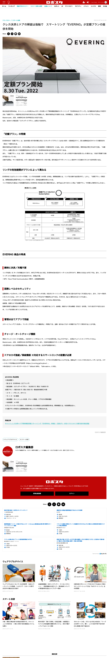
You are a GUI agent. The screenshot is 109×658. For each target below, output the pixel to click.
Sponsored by (96, 553)
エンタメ (93, 6)
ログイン (71, 493)
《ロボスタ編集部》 (100, 432)
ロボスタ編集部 (24, 447)
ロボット (56, 6)
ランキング (11, 6)
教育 (99, 6)
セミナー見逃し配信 (36, 6)
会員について (48, 6)
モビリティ (78, 6)
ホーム (4, 6)
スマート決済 (24, 439)
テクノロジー (69, 6)
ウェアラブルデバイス (11, 439)
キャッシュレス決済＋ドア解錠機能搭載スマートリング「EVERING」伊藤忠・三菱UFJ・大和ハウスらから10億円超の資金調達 (47, 423)
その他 (105, 6)
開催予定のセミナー (22, 6)
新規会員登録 (37, 493)
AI (62, 6)
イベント (86, 6)
